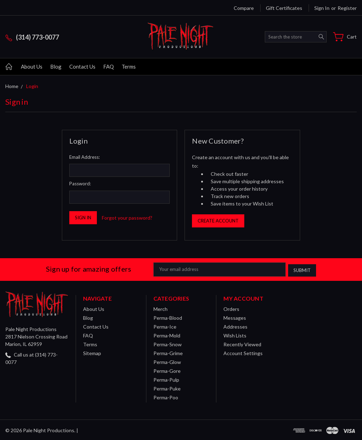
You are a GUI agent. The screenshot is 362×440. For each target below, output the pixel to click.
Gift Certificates (284, 8)
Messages (234, 317)
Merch (160, 308)
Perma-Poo (165, 396)
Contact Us (82, 66)
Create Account (218, 221)
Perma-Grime (168, 352)
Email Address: (84, 157)
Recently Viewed (242, 343)
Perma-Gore (167, 370)
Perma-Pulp (166, 379)
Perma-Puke (167, 387)
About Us (31, 66)
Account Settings (243, 352)
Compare (244, 8)
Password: (80, 183)
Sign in (321, 8)
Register (347, 8)
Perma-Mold (166, 334)
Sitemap (92, 352)
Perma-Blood (167, 317)
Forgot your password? (127, 218)
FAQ (108, 66)
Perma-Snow (167, 343)
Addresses (235, 326)
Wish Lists (234, 334)
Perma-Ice (164, 326)
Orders (231, 308)
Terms (129, 66)
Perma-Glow (167, 361)
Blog (56, 66)
